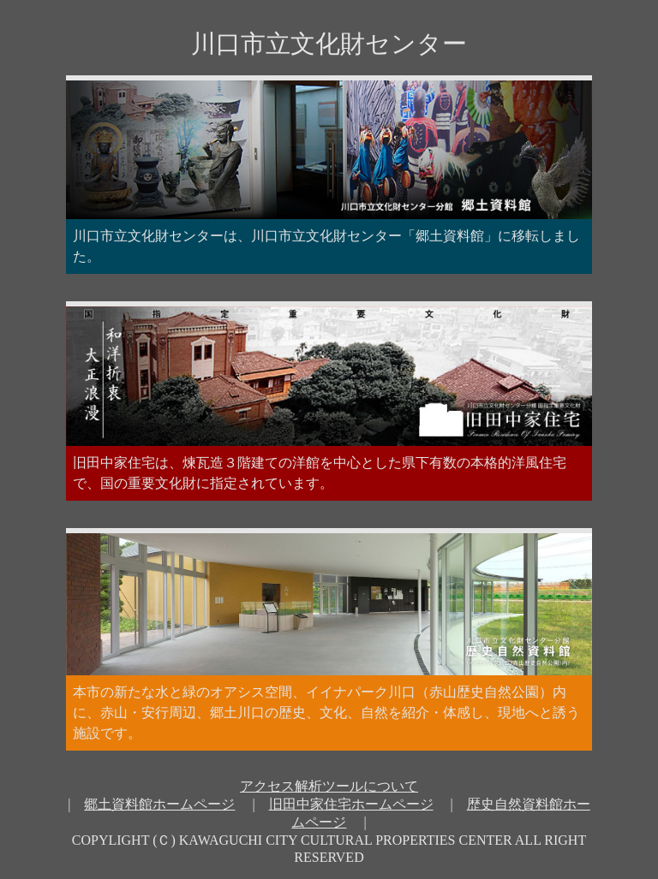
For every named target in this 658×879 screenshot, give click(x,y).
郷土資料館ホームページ (159, 804)
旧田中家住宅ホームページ (351, 804)
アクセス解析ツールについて (329, 786)
